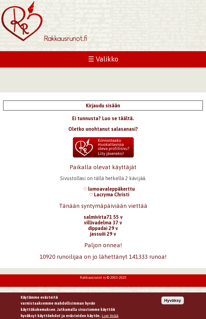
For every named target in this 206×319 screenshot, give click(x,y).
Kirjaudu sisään (103, 105)
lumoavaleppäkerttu (109, 189)
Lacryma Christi (109, 194)
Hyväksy (172, 302)
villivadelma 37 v (103, 222)
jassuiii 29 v (103, 234)
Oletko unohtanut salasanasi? (103, 129)
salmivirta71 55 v (103, 217)
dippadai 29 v (103, 228)
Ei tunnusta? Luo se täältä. (103, 118)
